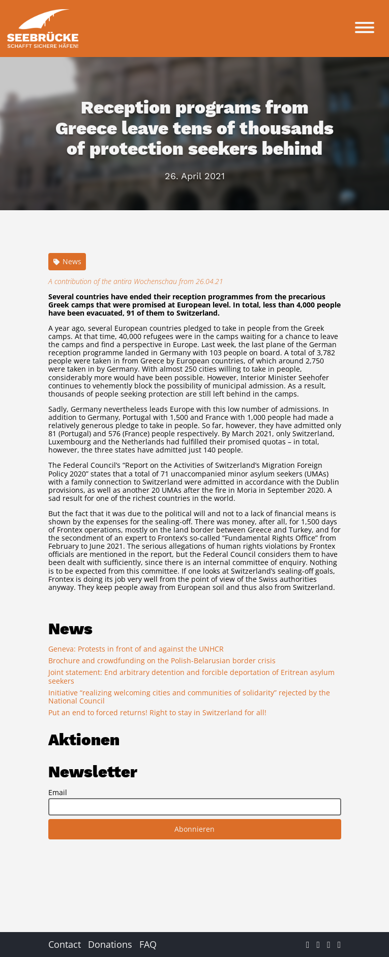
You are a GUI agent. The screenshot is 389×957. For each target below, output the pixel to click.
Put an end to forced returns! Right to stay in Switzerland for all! (157, 712)
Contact (64, 944)
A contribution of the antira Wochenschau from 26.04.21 (135, 281)
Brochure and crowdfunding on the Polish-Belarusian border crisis (162, 660)
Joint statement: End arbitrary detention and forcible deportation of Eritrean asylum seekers (191, 676)
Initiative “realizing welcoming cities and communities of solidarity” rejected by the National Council (189, 697)
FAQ (148, 944)
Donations (110, 944)
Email (57, 793)
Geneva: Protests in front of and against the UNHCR (136, 649)
